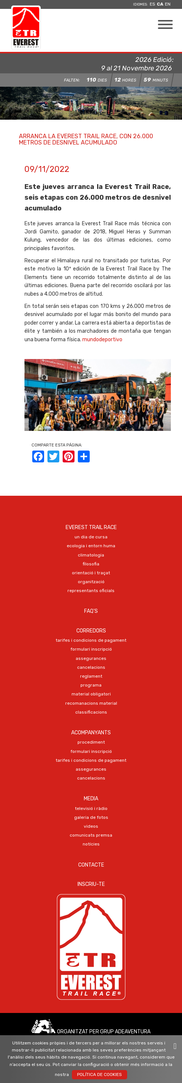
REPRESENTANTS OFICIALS (91, 590)
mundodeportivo (102, 339)
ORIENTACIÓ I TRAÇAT (91, 572)
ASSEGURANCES (91, 658)
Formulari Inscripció (91, 649)
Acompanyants (91, 733)
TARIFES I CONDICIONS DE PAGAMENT (91, 640)
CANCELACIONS (91, 667)
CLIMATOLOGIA (91, 555)
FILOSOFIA (91, 564)
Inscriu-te (91, 884)
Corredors (91, 631)
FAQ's (91, 611)
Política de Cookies (99, 1074)
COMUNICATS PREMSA (91, 835)
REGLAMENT (91, 676)
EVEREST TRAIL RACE (91, 527)
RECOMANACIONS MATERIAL (91, 703)
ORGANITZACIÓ (91, 581)
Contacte (91, 865)
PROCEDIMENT (91, 742)
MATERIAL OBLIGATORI (91, 694)
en (168, 4)
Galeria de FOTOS (91, 817)
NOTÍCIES (91, 844)
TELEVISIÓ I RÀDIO (91, 808)
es (152, 4)
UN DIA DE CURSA (91, 536)
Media (91, 798)
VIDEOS (91, 826)
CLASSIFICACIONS (91, 712)
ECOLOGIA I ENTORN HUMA (91, 545)
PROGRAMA (91, 685)
